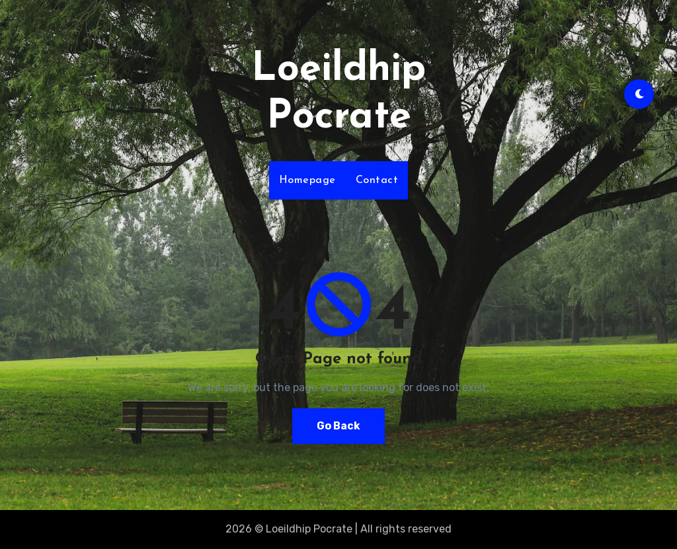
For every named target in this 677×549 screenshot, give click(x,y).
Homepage (307, 180)
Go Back (338, 426)
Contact (377, 180)
